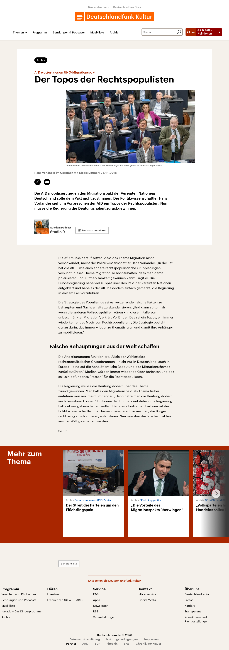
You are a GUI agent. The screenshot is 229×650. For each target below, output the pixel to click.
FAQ (96, 594)
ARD (85, 643)
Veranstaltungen (104, 617)
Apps (96, 600)
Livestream (54, 594)
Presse (189, 600)
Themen (18, 32)
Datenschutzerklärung (85, 639)
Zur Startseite (69, 563)
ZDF (97, 643)
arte (126, 643)
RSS (95, 611)
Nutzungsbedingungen (122, 639)
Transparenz (193, 611)
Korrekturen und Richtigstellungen (196, 619)
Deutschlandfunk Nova (127, 7)
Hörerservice (147, 594)
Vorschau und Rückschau (18, 594)
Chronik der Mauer (148, 643)
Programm (40, 32)
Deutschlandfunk (98, 7)
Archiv (114, 32)
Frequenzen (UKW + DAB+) (64, 600)
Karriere (190, 605)
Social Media (147, 600)
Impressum (152, 639)
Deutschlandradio (197, 594)
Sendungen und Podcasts (18, 600)
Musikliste (97, 32)
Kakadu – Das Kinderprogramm (22, 611)
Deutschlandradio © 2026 (114, 635)
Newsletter (100, 605)
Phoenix (112, 643)
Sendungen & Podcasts (69, 32)
